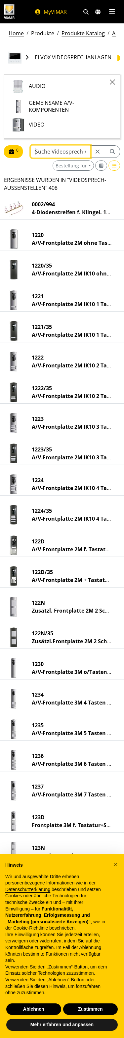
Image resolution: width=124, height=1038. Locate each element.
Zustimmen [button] (90, 1009)
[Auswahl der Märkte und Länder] (98, 12)
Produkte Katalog (83, 33)
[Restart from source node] (97, 151)
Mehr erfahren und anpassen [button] (62, 1024)
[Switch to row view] (114, 165)
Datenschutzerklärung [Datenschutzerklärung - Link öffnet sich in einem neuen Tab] (27, 889)
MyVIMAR (50, 11)
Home (16, 33)
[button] (115, 864)
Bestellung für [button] (71, 165)
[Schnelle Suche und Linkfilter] (86, 12)
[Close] (112, 82)
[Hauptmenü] (112, 12)
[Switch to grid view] (101, 165)
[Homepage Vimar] (9, 12)
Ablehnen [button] (33, 1009)
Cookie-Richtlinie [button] (30, 928)
